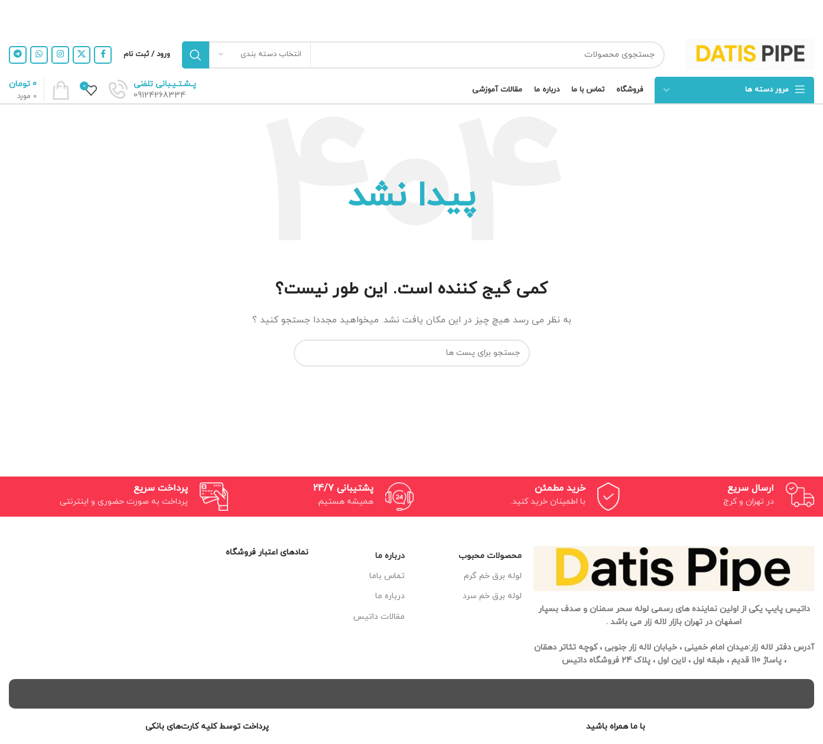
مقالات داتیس (379, 616)
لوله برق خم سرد (492, 596)
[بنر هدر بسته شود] (15, 16)
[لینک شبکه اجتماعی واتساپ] (39, 55)
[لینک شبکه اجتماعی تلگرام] (18, 55)
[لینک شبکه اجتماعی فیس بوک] (103, 55)
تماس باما (387, 576)
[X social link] (81, 55)
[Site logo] (749, 54)
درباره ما (390, 556)
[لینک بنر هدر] (429, 16)
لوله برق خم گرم (493, 576)
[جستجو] (423, 54)
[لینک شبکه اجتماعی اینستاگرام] (60, 55)
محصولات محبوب (490, 556)
